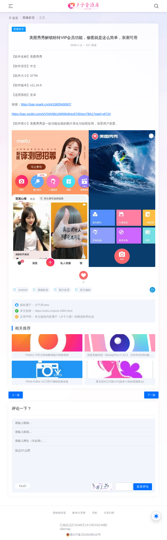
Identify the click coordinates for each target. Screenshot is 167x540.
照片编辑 (85, 290)
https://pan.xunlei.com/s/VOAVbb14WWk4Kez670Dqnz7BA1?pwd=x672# (61, 114)
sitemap (65, 529)
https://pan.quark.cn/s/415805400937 (46, 104)
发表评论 (143, 486)
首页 (15, 18)
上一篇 (16, 395)
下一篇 (151, 395)
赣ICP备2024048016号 (85, 534)
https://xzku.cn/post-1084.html (53, 310)
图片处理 (64, 290)
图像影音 (29, 17)
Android (22, 290)
